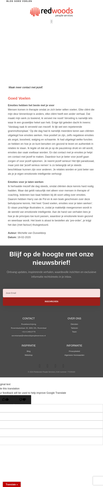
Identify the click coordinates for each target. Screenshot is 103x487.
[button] (51, 21)
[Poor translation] (22, 399)
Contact (29, 318)
